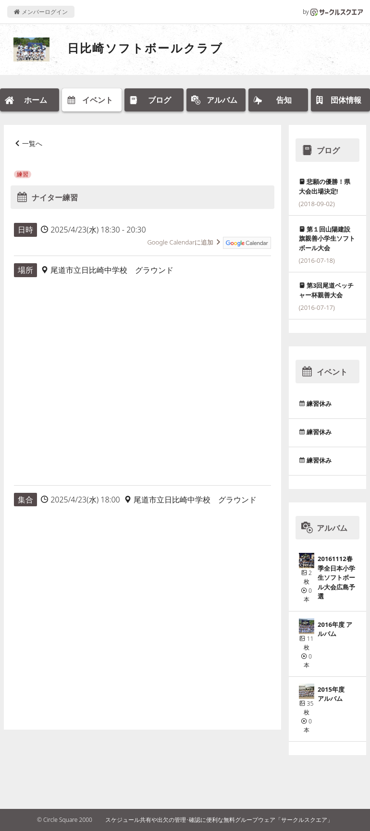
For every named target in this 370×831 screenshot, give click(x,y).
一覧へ (32, 143)
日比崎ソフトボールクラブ (145, 48)
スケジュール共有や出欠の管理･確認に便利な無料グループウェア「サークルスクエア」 (219, 820)
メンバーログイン (40, 12)
